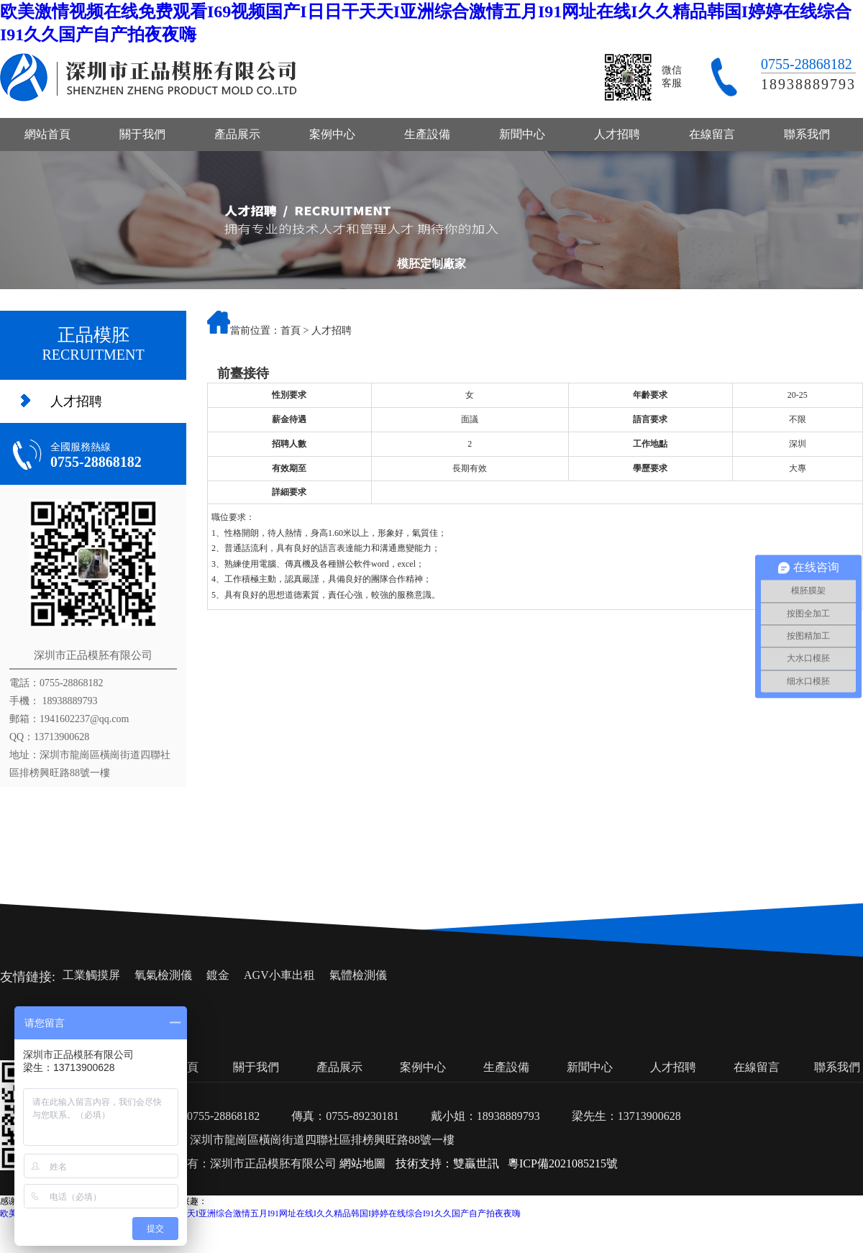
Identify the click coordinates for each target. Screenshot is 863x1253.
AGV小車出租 (279, 975)
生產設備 (427, 134)
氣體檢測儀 (358, 975)
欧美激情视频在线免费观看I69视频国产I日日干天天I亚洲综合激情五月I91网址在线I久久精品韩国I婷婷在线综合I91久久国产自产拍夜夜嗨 (260, 1213)
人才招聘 (617, 134)
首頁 (290, 330)
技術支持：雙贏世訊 (447, 1163)
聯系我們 (807, 134)
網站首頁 (47, 134)
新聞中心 (522, 134)
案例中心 (332, 134)
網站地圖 (362, 1163)
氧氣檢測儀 (163, 975)
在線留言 (712, 134)
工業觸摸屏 (91, 975)
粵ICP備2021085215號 (563, 1163)
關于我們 (142, 134)
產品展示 (237, 134)
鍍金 (217, 975)
